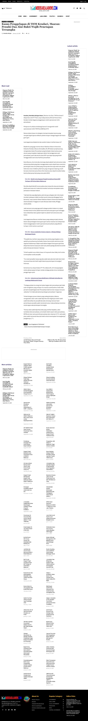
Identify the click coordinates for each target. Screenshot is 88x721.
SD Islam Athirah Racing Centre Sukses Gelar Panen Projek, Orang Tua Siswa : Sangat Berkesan (74, 230)
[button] (84, 8)
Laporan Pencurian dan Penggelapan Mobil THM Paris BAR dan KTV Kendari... (50, 636)
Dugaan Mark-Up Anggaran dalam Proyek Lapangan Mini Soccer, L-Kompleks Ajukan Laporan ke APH (8, 93)
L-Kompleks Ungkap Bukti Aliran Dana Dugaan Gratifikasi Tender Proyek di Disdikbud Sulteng (73, 304)
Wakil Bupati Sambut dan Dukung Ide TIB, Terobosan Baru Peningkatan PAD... (50, 589)
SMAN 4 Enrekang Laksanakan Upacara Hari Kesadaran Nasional (50, 405)
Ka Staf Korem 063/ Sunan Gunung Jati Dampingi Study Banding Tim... (27, 540)
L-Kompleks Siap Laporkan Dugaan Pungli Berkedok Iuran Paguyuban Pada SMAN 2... (50, 466)
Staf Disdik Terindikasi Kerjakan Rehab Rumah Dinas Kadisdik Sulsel (8, 104)
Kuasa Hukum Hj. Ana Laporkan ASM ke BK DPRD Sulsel (28, 588)
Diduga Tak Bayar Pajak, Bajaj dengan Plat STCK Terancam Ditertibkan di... (28, 380)
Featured (4, 21)
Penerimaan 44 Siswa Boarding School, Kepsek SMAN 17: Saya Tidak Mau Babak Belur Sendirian (74, 330)
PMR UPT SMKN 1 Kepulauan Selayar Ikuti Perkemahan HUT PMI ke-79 (74, 156)
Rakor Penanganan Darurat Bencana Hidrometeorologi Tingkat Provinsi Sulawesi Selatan (50, 663)
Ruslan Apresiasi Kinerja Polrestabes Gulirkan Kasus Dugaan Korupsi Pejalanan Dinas (73, 178)
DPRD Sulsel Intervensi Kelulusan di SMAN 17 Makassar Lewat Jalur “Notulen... (51, 505)
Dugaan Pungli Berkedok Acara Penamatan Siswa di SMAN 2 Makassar (28, 454)
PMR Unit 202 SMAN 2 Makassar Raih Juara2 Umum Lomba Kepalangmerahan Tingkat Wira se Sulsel (74, 145)
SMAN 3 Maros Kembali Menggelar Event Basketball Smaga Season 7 (74, 98)
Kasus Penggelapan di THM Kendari (36, 324)
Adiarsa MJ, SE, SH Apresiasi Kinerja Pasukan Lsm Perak (57, 340)
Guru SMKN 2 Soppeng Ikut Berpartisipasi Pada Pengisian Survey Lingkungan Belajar (73, 110)
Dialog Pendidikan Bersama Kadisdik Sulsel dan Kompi (9, 126)
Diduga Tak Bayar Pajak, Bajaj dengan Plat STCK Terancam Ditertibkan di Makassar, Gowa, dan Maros (8, 116)
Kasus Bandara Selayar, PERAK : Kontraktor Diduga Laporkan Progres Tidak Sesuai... (50, 454)
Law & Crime (10, 21)
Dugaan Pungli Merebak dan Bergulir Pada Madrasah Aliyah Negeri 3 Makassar (28, 478)
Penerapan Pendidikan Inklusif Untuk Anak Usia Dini (73, 276)
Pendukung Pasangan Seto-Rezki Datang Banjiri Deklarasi (73, 188)
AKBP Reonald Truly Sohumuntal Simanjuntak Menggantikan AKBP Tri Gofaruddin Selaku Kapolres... (50, 678)
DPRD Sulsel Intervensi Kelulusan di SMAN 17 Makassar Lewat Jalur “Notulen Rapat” (73, 317)
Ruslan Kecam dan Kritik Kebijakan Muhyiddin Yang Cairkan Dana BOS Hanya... (28, 576)
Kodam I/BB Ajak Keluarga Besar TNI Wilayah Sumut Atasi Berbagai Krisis (50, 540)
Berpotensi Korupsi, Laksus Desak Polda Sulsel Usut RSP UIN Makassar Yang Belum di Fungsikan (73, 265)
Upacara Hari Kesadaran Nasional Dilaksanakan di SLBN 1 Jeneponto (73, 122)
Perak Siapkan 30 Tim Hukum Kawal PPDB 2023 (28, 529)
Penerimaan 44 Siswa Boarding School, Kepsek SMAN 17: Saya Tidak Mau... (27, 518)
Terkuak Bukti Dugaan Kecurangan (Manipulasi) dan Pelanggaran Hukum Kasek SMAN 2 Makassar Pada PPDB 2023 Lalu (73, 289)
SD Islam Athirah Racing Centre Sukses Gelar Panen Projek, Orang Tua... (28, 466)
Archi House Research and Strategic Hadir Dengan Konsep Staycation (33, 341)
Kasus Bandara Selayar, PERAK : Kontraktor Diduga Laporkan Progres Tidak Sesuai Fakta (73, 218)
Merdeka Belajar (7, 33)
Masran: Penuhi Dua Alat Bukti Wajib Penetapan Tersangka (37, 326)
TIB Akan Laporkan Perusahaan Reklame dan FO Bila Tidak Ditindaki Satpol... (28, 625)
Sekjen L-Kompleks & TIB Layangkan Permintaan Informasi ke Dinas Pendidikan (51, 601)
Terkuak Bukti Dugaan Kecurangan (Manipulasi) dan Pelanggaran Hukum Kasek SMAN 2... (50, 491)
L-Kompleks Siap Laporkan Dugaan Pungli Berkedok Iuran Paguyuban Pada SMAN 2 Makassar (74, 242)
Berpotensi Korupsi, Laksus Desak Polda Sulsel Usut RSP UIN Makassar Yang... (51, 478)
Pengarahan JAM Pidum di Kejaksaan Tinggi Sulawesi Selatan (73, 197)
